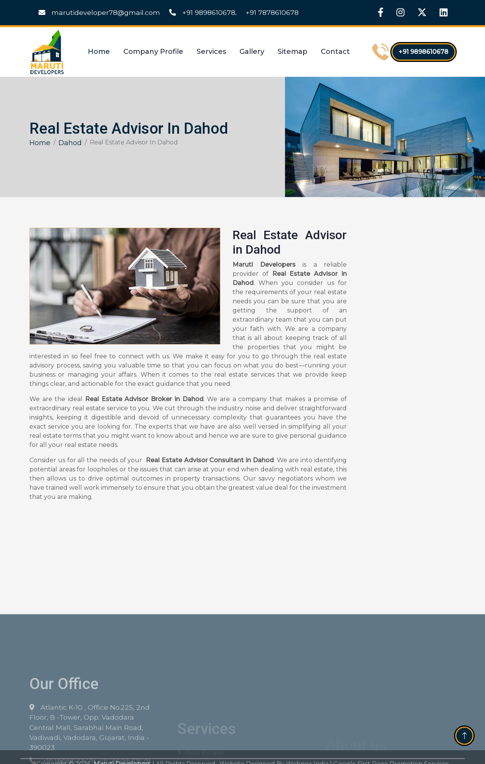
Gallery (251, 51)
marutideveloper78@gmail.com (99, 12)
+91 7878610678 (272, 12)
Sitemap (292, 51)
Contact (335, 51)
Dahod (70, 143)
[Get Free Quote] (405, 351)
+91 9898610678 (202, 12)
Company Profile (153, 51)
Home (99, 51)
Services (211, 51)
